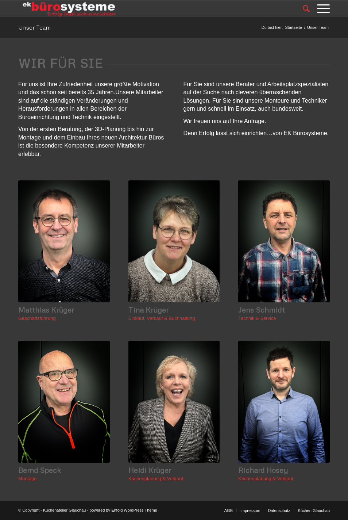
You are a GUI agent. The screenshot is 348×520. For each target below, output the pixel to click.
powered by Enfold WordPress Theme (123, 510)
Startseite (293, 27)
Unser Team (34, 27)
